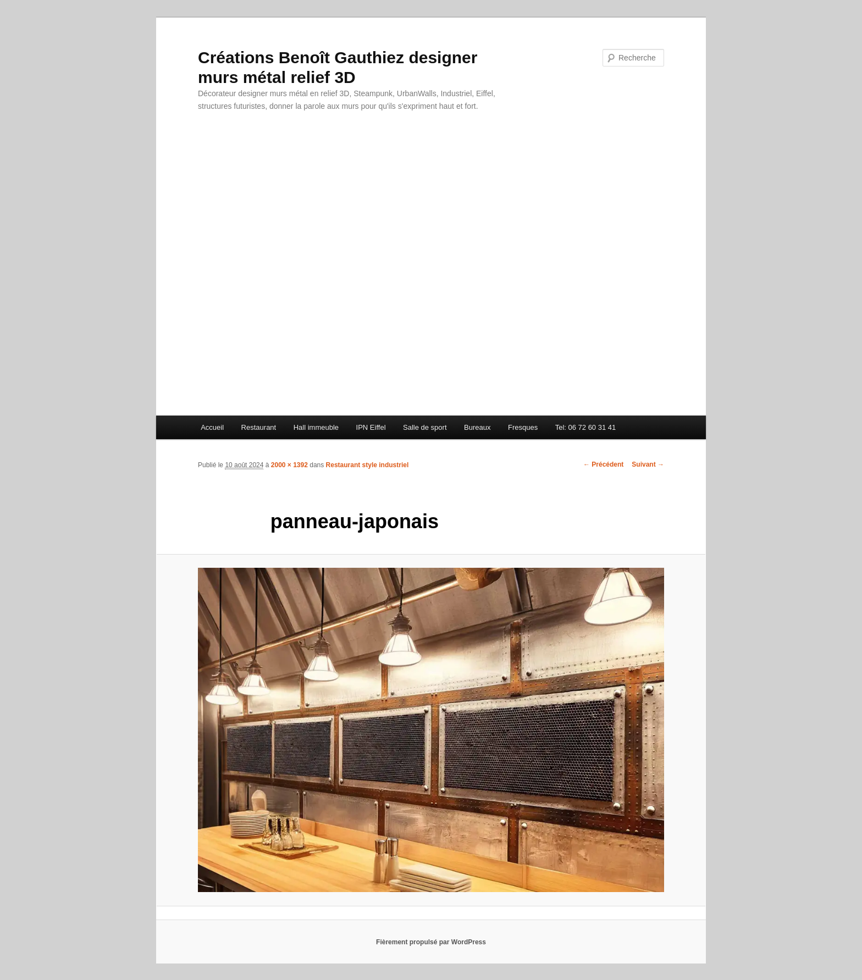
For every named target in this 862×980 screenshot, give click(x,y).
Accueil (212, 427)
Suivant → (648, 464)
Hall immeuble (316, 427)
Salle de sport (425, 427)
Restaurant (259, 427)
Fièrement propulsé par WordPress (431, 942)
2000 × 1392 (289, 465)
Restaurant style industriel (367, 465)
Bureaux (477, 427)
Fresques (523, 427)
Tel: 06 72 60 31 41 (585, 427)
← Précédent (603, 464)
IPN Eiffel (371, 427)
